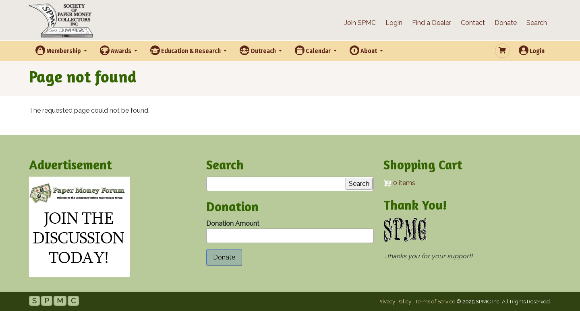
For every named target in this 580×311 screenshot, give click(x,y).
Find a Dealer (431, 23)
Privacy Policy (394, 301)
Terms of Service (435, 301)
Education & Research (186, 50)
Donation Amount (232, 223)
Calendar (313, 50)
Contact (473, 23)
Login (393, 23)
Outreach (258, 50)
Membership (58, 50)
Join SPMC (360, 23)
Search (536, 23)
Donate (506, 23)
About (364, 50)
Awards (116, 50)
